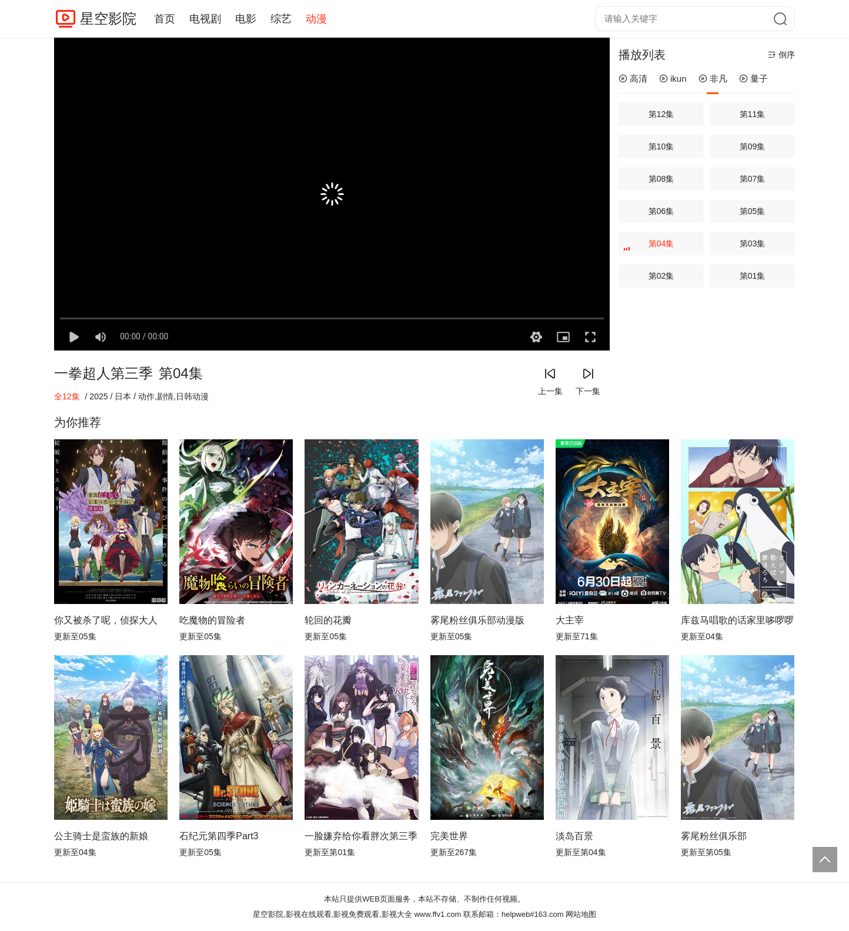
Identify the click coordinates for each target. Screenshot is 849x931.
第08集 (661, 178)
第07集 (753, 178)
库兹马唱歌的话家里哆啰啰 (737, 620)
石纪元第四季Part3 (218, 836)
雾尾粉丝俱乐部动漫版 (477, 620)
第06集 (661, 211)
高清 (633, 79)
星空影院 (108, 18)
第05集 (753, 211)
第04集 (650, 247)
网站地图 (581, 914)
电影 (245, 19)
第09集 (753, 146)
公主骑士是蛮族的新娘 (101, 836)
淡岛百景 (574, 836)
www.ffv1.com (437, 914)
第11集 (753, 114)
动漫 (316, 19)
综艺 (281, 19)
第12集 (661, 114)
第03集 (753, 243)
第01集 (753, 276)
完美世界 (449, 836)
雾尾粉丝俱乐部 (714, 836)
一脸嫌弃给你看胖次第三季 (361, 836)
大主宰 (570, 620)
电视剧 (205, 19)
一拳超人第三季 (103, 373)
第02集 (661, 276)
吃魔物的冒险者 (212, 620)
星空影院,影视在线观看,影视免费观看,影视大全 (332, 914)
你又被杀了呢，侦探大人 (106, 620)
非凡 (712, 79)
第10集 (661, 146)
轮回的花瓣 (328, 620)
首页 (164, 19)
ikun (673, 79)
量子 (753, 79)
